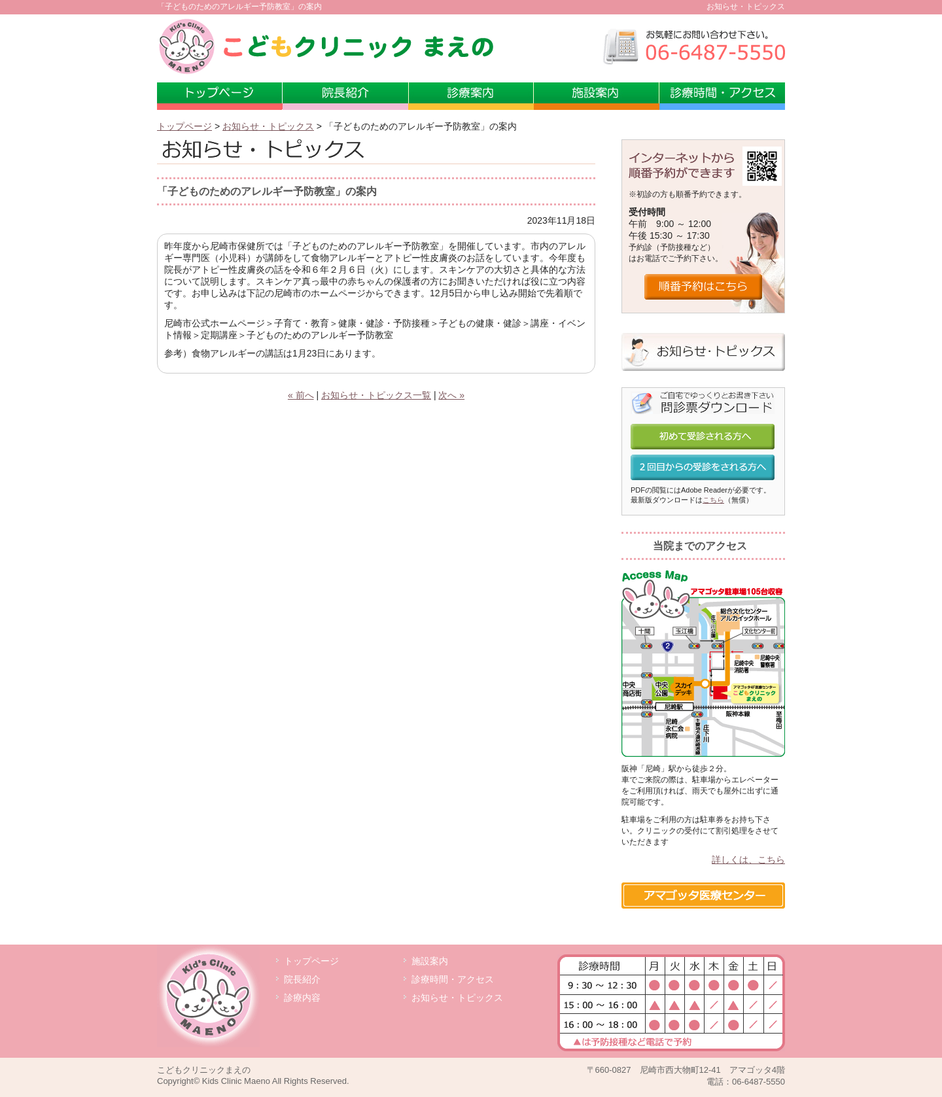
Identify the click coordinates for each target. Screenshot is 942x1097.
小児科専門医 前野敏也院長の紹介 (345, 96)
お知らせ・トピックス (268, 126)
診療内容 (302, 997)
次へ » (451, 395)
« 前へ (301, 395)
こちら (713, 500)
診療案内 (471, 96)
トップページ (220, 96)
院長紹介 (302, 979)
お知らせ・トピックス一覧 (376, 395)
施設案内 (596, 96)
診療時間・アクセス (722, 96)
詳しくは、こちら (748, 859)
